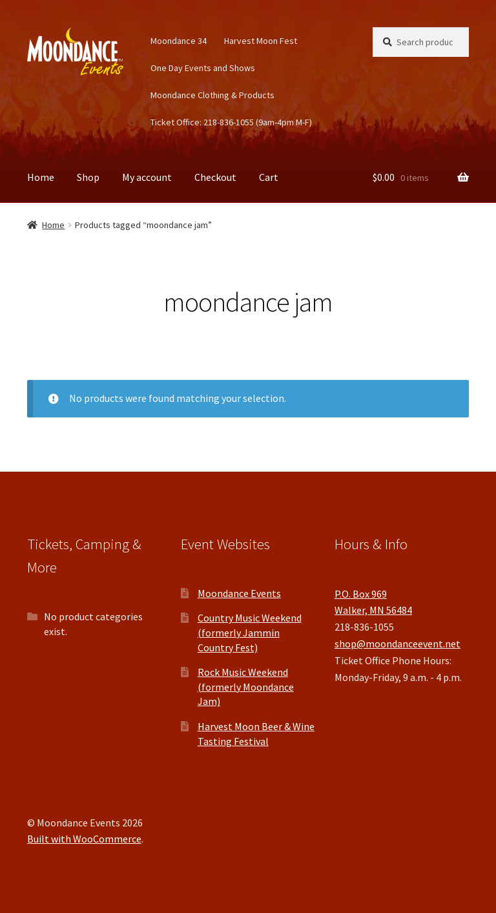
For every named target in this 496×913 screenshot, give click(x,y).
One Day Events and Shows (202, 68)
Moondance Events (239, 593)
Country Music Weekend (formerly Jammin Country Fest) (250, 632)
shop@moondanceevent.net (397, 643)
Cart (268, 177)
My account (147, 177)
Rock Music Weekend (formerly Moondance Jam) (246, 687)
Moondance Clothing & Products (212, 95)
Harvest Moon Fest (260, 41)
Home (40, 177)
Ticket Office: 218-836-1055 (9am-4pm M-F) (231, 122)
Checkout (215, 177)
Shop (88, 177)
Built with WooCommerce (84, 838)
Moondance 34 (178, 41)
